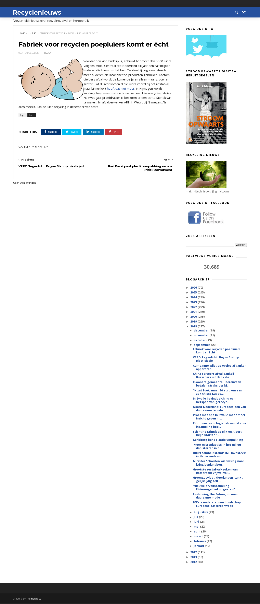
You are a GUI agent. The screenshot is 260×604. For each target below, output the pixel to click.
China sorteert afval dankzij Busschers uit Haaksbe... (213, 375)
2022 (194, 307)
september (202, 345)
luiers (32, 33)
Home (21, 33)
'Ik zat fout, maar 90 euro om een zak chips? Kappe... (217, 392)
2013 (194, 557)
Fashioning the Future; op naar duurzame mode (215, 496)
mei (197, 527)
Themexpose (34, 599)
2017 (194, 552)
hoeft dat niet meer (134, 89)
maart (199, 536)
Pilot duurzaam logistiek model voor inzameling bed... (219, 425)
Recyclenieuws (37, 12)
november (201, 335)
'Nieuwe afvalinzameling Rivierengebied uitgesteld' (214, 487)
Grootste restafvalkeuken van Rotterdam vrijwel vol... (215, 471)
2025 (194, 292)
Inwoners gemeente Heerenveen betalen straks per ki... (217, 384)
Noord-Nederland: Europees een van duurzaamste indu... (219, 408)
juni (197, 522)
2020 (194, 317)
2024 (194, 297)
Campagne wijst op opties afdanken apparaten (219, 367)
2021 (194, 312)
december (201, 330)
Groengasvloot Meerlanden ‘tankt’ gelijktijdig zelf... (218, 479)
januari (199, 546)
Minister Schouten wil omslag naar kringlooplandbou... (218, 463)
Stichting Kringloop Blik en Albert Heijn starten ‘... (217, 433)
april (197, 531)
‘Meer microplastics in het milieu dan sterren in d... (217, 446)
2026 (194, 288)
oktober (200, 340)
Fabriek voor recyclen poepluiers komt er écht (216, 351)
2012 (194, 562)
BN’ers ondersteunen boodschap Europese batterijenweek (217, 504)
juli (196, 517)
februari (200, 541)
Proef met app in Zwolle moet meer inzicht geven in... (219, 416)
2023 (194, 302)
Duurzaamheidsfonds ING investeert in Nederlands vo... (220, 454)
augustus (201, 512)
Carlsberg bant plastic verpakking (218, 440)
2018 (194, 326)
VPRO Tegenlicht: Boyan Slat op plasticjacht (216, 359)
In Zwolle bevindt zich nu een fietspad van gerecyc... (214, 400)
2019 (194, 322)
